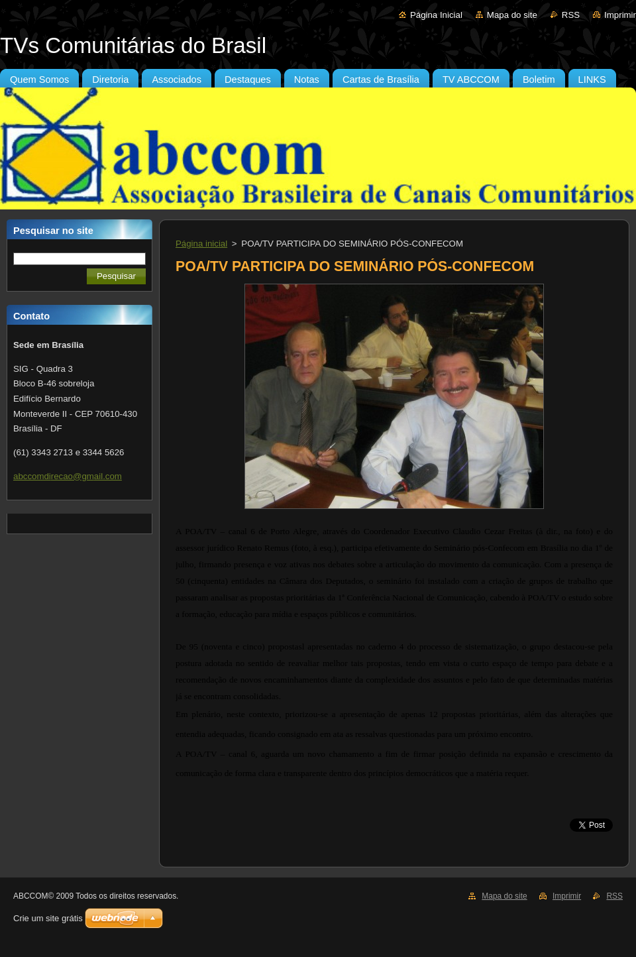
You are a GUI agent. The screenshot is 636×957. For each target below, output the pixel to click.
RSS (571, 15)
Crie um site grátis (48, 918)
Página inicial (201, 244)
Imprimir (620, 15)
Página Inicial (436, 15)
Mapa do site (512, 15)
